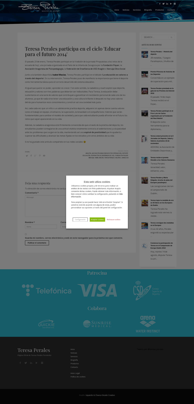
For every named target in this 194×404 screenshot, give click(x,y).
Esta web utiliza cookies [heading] (97, 182)
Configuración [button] (80, 219)
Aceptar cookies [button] (97, 219)
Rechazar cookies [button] (113, 219)
